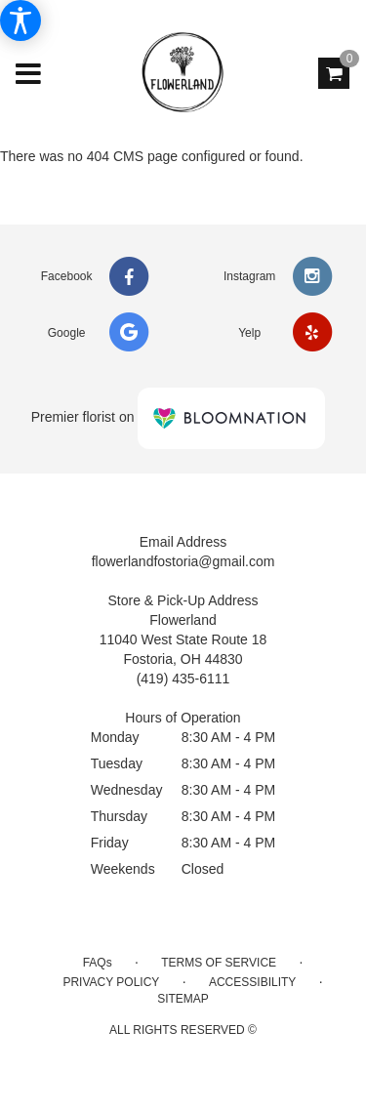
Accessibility (252, 982)
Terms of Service (218, 962)
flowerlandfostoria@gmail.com (183, 561)
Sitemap (183, 999)
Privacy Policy (110, 982)
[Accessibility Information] (20, 20)
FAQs (97, 962)
